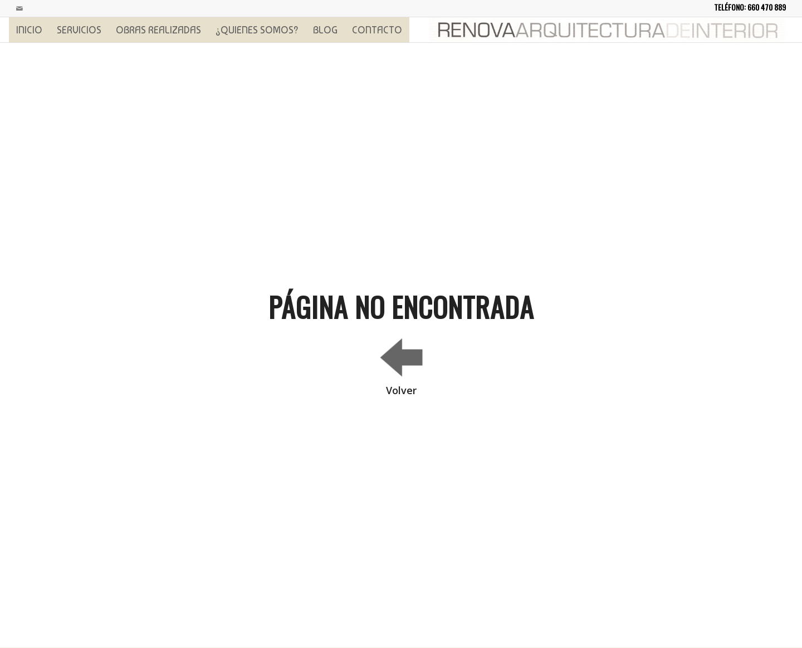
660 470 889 (766, 7)
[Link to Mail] (19, 8)
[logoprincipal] (607, 29)
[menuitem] (29, 29)
